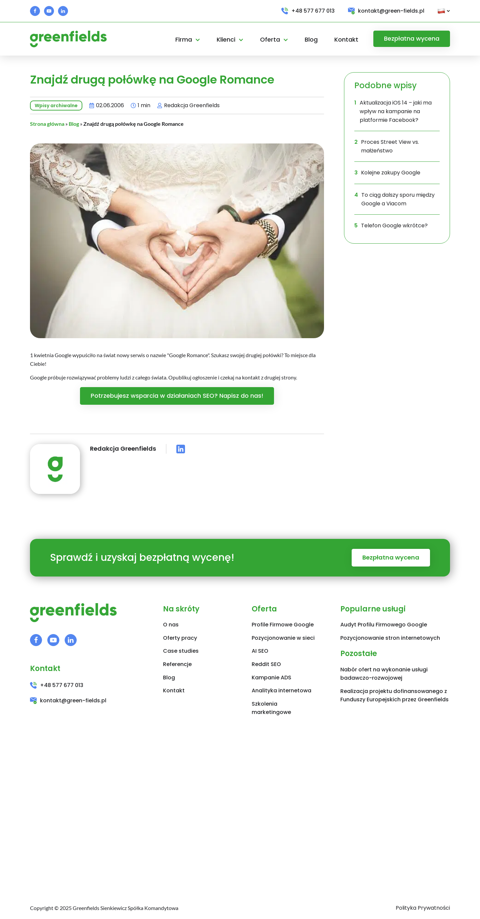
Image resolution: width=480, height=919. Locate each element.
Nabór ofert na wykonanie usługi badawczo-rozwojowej (384, 674)
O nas (171, 624)
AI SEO (260, 651)
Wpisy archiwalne (56, 105)
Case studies (181, 651)
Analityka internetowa (281, 690)
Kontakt (346, 39)
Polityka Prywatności (423, 908)
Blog (311, 39)
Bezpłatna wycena (411, 38)
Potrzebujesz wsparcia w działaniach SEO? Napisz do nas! (177, 395)
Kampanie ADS (271, 677)
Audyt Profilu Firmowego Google (383, 624)
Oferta (274, 39)
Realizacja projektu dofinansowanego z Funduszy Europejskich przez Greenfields (394, 695)
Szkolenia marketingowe (271, 708)
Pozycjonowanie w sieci (283, 638)
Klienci (230, 39)
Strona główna (47, 123)
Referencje (177, 664)
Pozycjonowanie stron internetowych (390, 638)
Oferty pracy (180, 638)
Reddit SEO (266, 664)
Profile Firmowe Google (283, 624)
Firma (187, 39)
